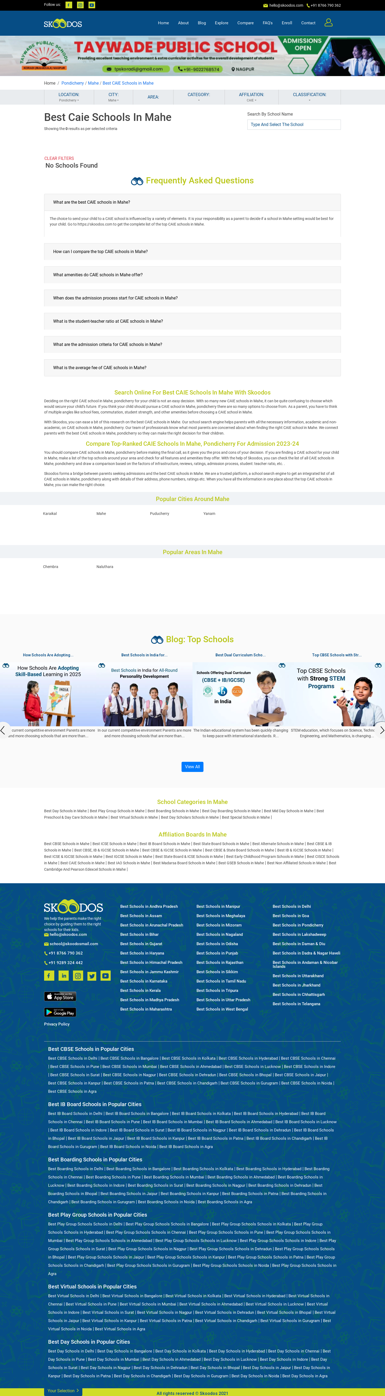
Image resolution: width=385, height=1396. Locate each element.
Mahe (93, 83)
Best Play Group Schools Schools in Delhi (85, 1224)
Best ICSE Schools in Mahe (114, 844)
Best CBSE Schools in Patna (129, 1083)
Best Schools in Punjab (217, 953)
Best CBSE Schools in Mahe (66, 844)
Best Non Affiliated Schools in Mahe (296, 863)
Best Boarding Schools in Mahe (173, 811)
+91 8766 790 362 (63, 953)
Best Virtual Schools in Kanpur (109, 1320)
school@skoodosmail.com (71, 944)
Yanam (209, 513)
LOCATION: (69, 97)
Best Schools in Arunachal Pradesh (151, 925)
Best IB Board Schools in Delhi (75, 1113)
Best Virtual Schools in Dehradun (224, 1312)
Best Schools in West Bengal (222, 1009)
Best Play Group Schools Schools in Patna (265, 1257)
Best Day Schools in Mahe (65, 811)
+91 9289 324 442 (63, 963)
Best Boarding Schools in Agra (225, 1202)
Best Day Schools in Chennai (293, 1351)
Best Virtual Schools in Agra (120, 1329)
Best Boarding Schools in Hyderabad (268, 1168)
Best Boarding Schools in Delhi (75, 1168)
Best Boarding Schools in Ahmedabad (241, 1177)
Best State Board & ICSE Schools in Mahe (189, 856)
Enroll (287, 23)
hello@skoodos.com (286, 5)
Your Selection (63, 1390)
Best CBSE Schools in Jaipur (300, 1074)
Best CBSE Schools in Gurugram (249, 1083)
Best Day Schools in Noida (255, 1376)
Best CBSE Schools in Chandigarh (187, 1083)
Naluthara (105, 567)
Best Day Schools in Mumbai (113, 1359)
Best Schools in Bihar (139, 935)
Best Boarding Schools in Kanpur (190, 1193)
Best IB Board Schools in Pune (113, 1121)
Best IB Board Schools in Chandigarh (279, 1138)
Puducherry (159, 513)
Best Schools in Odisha (217, 944)
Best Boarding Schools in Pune (113, 1177)
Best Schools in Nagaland (220, 935)
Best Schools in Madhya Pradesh (149, 1000)
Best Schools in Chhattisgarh (299, 995)
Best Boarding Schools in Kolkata (203, 1168)
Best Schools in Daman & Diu (299, 944)
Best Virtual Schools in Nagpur (164, 1312)
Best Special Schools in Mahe (246, 817)
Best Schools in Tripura (217, 991)
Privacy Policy (57, 1024)
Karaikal (50, 513)
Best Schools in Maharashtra (146, 1009)
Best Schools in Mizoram (219, 925)
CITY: (114, 97)
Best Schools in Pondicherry (298, 925)
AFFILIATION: (251, 97)
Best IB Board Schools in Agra (186, 1146)
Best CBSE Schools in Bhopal (245, 1074)
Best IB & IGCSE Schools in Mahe (304, 850)
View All (192, 766)
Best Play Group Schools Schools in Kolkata (251, 1224)
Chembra (50, 567)
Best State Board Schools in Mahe (221, 844)
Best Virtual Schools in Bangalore (132, 1296)
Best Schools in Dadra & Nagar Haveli (306, 953)
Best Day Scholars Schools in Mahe (190, 817)
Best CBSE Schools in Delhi (72, 1058)
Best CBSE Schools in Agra (72, 1091)
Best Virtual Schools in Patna (166, 1320)
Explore (221, 23)
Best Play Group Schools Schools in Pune (226, 1232)
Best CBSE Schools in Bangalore (130, 1058)
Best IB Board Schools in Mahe (165, 844)
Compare (245, 23)
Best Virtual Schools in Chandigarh (226, 1320)
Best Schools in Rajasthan (220, 963)
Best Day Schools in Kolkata (180, 1351)
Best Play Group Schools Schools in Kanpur (186, 1257)
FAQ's (268, 23)
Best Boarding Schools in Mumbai (174, 1177)
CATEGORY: (199, 97)
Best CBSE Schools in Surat (75, 1074)
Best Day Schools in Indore (284, 1359)
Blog (202, 23)
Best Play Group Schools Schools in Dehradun (231, 1249)
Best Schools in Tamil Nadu (221, 981)
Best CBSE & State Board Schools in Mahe (239, 850)
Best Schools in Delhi (292, 907)
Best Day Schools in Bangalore (124, 1351)
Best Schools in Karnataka (143, 981)
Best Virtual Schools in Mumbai (148, 1304)
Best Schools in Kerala (140, 991)
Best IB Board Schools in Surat (137, 1130)
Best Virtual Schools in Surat (108, 1312)
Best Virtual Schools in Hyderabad (254, 1296)
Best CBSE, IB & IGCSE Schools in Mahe (106, 850)
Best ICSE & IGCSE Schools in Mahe (73, 856)
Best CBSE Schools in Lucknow (253, 1066)
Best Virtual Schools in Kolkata (193, 1296)
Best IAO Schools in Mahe (129, 863)
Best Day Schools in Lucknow (230, 1359)
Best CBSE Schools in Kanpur (74, 1083)
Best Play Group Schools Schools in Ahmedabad (109, 1240)
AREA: (153, 97)
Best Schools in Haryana (142, 953)
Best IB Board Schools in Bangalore (137, 1113)
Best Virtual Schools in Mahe (134, 817)
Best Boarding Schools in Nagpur (215, 1185)
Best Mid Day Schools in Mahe (288, 811)
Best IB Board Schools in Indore (78, 1130)
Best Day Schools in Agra (305, 1376)
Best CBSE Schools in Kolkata (188, 1058)
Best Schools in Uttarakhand (298, 976)
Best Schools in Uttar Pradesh (223, 1000)
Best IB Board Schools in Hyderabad (266, 1113)
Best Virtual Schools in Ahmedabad (210, 1304)
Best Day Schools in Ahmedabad (172, 1359)
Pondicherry (72, 83)
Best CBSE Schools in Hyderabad (248, 1058)
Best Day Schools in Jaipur (267, 1367)
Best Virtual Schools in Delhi (73, 1296)
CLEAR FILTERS (59, 158)
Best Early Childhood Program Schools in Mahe (265, 856)
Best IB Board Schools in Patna (215, 1138)
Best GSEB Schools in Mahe (241, 863)
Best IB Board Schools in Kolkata (201, 1113)
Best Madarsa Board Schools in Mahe (184, 863)
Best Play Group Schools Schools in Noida (231, 1265)
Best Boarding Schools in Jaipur (129, 1193)
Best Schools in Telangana (296, 1004)
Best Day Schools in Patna (87, 1376)
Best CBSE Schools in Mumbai (129, 1066)
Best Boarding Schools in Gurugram (103, 1202)
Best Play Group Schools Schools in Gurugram (148, 1265)
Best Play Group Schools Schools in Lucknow (196, 1240)
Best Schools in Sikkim (217, 972)
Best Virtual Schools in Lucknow (275, 1304)
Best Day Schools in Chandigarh (142, 1376)
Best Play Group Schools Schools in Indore (278, 1240)
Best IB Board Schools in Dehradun (260, 1130)
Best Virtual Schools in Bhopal (284, 1312)
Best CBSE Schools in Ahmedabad (190, 1066)
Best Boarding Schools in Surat (155, 1185)
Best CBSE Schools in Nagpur (129, 1074)
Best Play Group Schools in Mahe (117, 811)
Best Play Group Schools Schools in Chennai (146, 1232)
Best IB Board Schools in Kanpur (156, 1138)
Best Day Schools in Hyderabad (237, 1351)
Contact (308, 23)
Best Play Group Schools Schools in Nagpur (147, 1249)
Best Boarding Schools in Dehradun (279, 1185)
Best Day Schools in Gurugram (201, 1376)
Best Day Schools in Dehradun (160, 1367)
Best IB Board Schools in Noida (128, 1146)
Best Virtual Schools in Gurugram (290, 1320)
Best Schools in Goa (291, 916)
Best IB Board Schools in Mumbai (173, 1121)
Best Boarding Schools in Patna (250, 1193)
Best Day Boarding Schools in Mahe (231, 811)
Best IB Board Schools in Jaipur (96, 1138)
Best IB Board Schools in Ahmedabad (239, 1121)
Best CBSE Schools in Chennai (308, 1058)
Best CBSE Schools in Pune (74, 1066)
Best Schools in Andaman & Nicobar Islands (305, 965)
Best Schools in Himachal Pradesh (151, 963)
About (183, 23)
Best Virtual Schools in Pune (91, 1304)
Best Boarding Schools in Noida (166, 1202)
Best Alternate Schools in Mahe (278, 844)
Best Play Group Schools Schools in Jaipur (106, 1257)
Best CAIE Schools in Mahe (128, 83)
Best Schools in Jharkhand (296, 985)
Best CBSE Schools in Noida (306, 1083)
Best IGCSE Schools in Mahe (129, 856)
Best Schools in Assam (141, 916)
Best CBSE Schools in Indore (309, 1066)
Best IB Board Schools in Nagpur (197, 1130)
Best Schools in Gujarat (141, 944)
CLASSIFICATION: (309, 97)
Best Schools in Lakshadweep (299, 935)
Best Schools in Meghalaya (221, 916)
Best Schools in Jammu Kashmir (149, 972)
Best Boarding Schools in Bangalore (138, 1168)
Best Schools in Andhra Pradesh (149, 907)
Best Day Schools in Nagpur (105, 1367)
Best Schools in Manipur (218, 907)
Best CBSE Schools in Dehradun (187, 1074)
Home (163, 23)
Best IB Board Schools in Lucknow (306, 1121)
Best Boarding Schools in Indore (96, 1185)
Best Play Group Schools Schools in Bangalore (167, 1224)
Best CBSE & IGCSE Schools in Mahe (172, 850)
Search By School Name (270, 114)
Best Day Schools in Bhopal (215, 1367)
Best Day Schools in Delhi (71, 1351)
